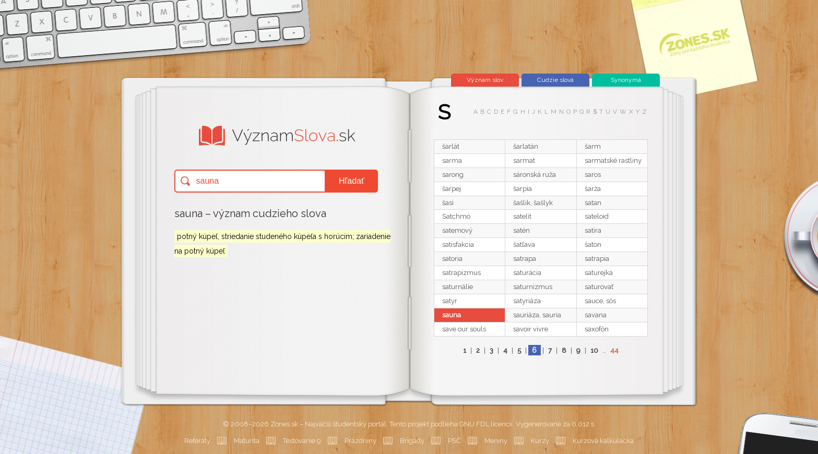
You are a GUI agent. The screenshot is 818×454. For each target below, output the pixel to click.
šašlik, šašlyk (533, 203)
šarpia (522, 189)
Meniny (495, 441)
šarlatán (525, 146)
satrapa (524, 258)
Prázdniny (360, 441)
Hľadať (351, 180)
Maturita (246, 441)
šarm (593, 146)
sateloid (597, 216)
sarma (452, 160)
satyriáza (527, 301)
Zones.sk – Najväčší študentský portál (328, 424)
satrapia (597, 258)
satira (593, 230)
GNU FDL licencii (486, 424)
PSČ (454, 441)
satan (593, 203)
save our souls (464, 329)
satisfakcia (458, 244)
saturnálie (457, 287)
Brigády (412, 441)
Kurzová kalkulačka (603, 441)
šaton (593, 244)
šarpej (451, 189)
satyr (449, 301)
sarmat (524, 160)
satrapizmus (461, 273)
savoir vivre (530, 329)
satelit (522, 216)
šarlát (450, 146)
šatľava (524, 244)
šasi (448, 203)
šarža (593, 189)
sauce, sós (600, 301)
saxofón (597, 329)
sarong (453, 174)
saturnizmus (532, 287)
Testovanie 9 (302, 441)
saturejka (599, 273)
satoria (452, 258)
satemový (457, 230)
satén (521, 230)
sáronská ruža (534, 174)
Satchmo (456, 216)
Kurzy (540, 441)
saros (593, 174)
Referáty (197, 441)
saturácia (527, 273)
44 (614, 350)
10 (594, 350)
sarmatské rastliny (613, 160)
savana (596, 315)
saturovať (599, 287)
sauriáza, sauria (537, 315)
